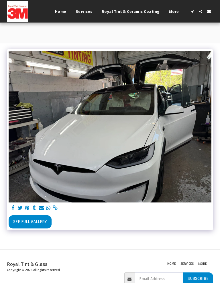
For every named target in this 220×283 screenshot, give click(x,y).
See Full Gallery (30, 221)
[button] (192, 11)
